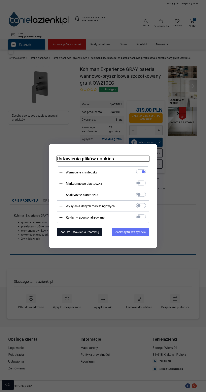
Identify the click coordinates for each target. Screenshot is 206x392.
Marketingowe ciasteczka (84, 184)
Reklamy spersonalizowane (85, 217)
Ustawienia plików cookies (85, 159)
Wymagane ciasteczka (81, 172)
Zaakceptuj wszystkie (130, 232)
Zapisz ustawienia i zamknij (79, 232)
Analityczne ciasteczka (82, 195)
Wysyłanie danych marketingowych (90, 206)
